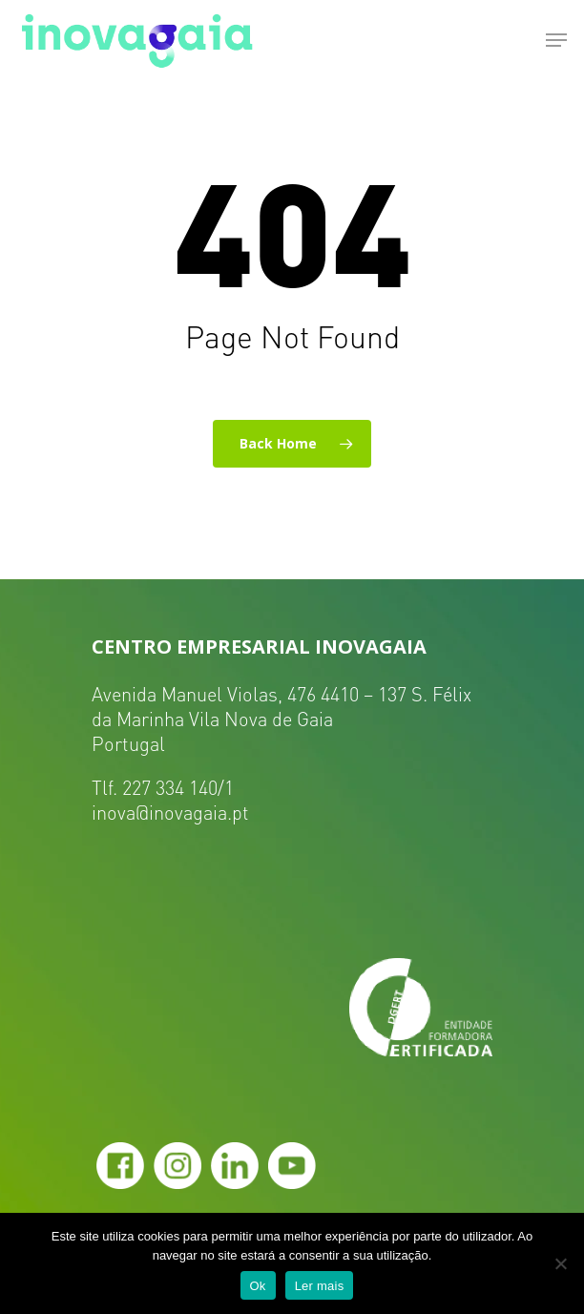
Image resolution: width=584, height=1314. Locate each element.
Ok (258, 1286)
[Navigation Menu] (556, 40)
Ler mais (319, 1286)
